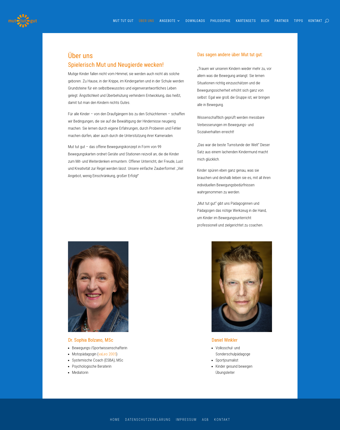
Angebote (167, 21)
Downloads (195, 21)
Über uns (146, 21)
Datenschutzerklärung (148, 419)
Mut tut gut (123, 21)
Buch (265, 21)
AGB (205, 419)
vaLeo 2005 (107, 354)
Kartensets (246, 21)
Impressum (186, 419)
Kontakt (315, 21)
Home (115, 419)
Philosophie (220, 21)
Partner (282, 21)
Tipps (298, 21)
